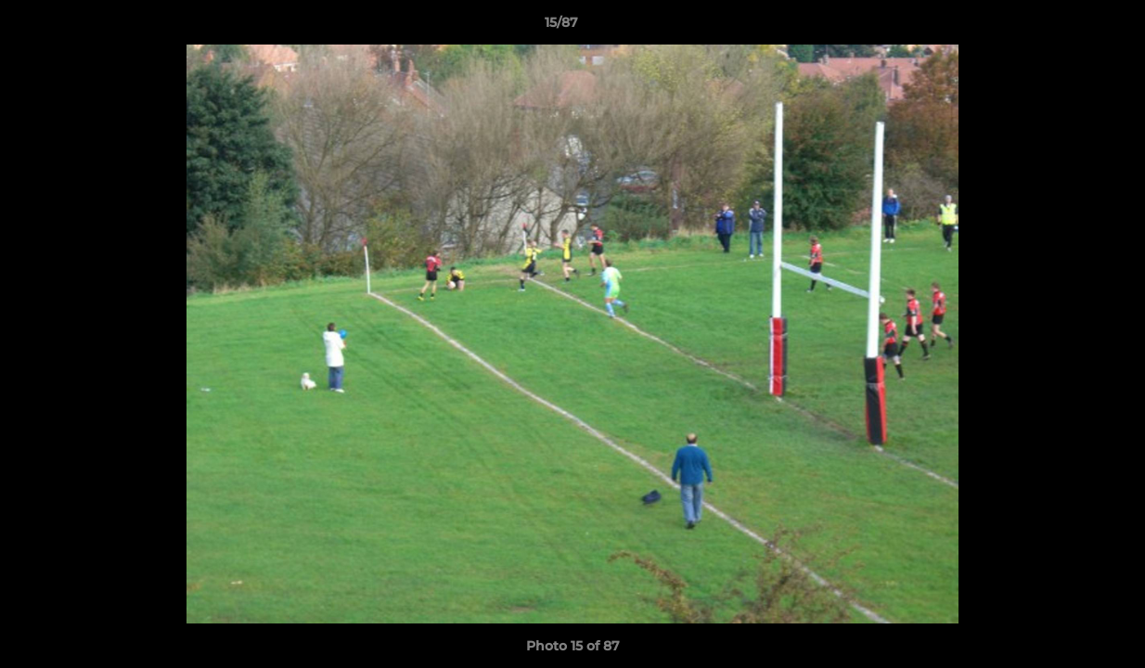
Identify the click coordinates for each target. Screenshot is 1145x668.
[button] (1067, 27)
